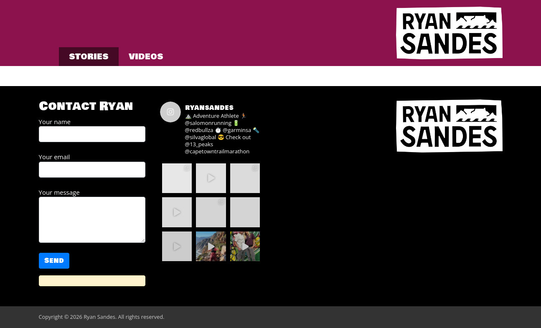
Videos (146, 57)
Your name (92, 129)
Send (54, 260)
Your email (92, 165)
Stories (89, 57)
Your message (92, 215)
